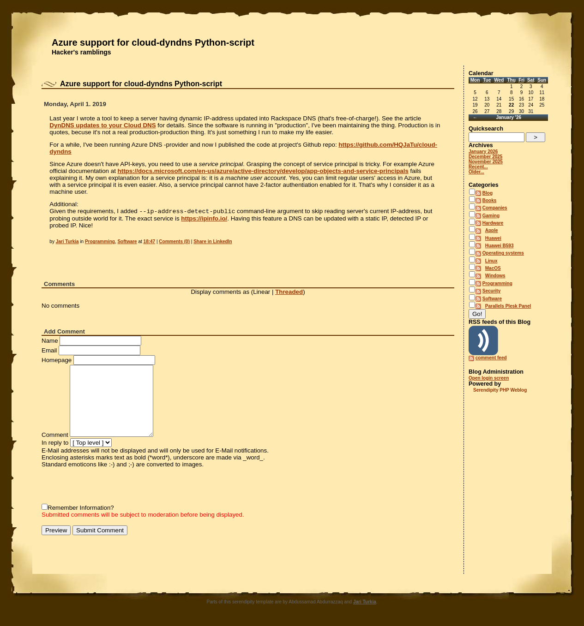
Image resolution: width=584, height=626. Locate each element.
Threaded (289, 292)
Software (127, 242)
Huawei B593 (499, 245)
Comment (55, 435)
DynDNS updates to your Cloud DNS (102, 125)
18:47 (150, 242)
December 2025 (485, 156)
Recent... (478, 166)
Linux (491, 260)
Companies (494, 207)
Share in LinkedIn (212, 242)
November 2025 (486, 161)
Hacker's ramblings (81, 52)
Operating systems (503, 253)
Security (491, 290)
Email (49, 351)
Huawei (493, 238)
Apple (491, 230)
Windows (495, 275)
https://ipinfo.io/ (204, 219)
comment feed (491, 357)
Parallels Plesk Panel (508, 306)
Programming (100, 242)
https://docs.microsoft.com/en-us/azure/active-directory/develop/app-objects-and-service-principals (263, 170)
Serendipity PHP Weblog (500, 390)
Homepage (57, 361)
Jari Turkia (67, 242)
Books (489, 200)
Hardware (493, 223)
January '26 (508, 117)
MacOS (493, 268)
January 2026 (483, 151)
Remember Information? (81, 508)
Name (50, 341)
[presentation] (112, 487)
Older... (476, 171)
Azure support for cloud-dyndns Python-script (153, 42)
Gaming (491, 215)
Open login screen (489, 378)
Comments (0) (174, 242)
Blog (487, 193)
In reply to (55, 443)
